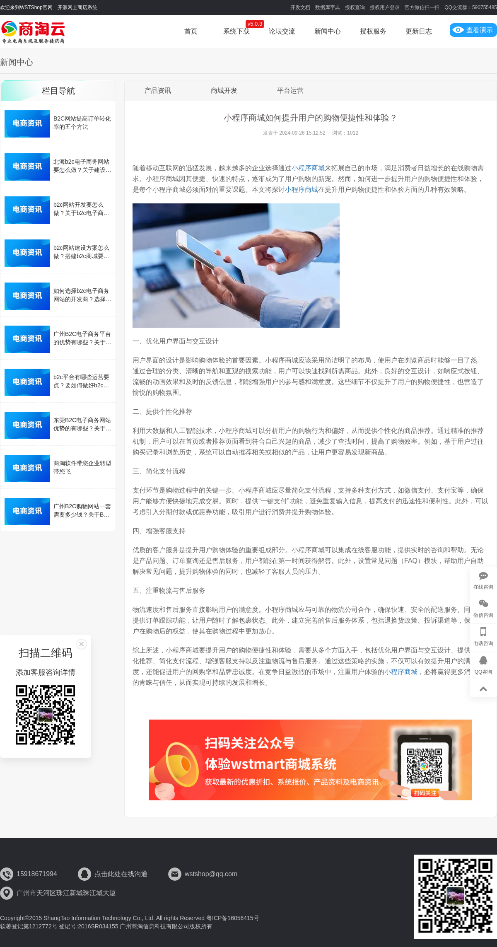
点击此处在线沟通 (120, 873)
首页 (191, 31)
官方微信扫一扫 (422, 7)
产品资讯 (158, 90)
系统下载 (236, 31)
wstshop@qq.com (211, 873)
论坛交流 (282, 31)
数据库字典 (327, 7)
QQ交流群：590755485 (470, 7)
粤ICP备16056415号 (232, 918)
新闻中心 (327, 31)
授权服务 (373, 31)
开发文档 (300, 7)
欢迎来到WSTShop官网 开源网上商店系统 (48, 7)
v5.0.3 (255, 24)
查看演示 (472, 30)
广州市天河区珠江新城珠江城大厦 (66, 892)
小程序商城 (308, 168)
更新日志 (418, 31)
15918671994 (37, 873)
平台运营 (290, 90)
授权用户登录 (385, 7)
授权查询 (355, 7)
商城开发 (224, 90)
